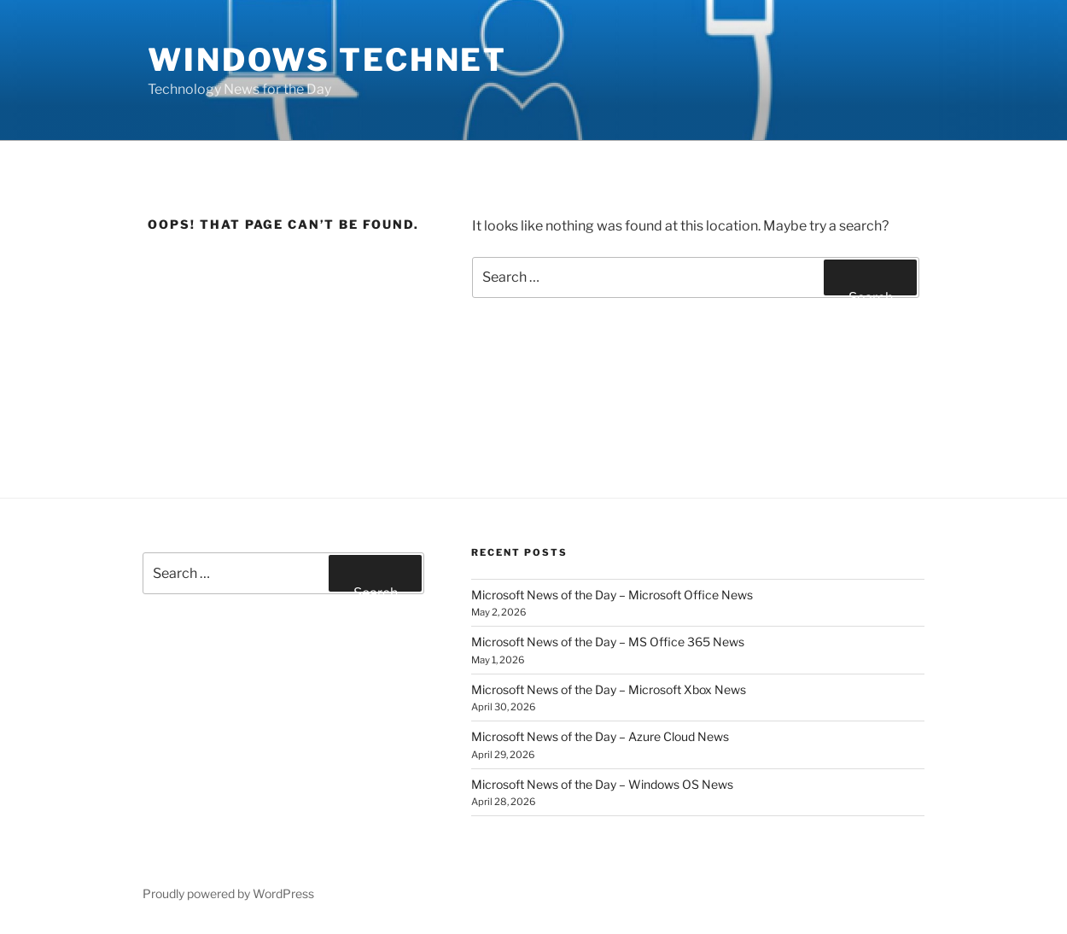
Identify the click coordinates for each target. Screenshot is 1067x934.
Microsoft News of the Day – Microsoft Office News (612, 594)
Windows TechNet (327, 60)
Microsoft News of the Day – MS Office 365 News (607, 641)
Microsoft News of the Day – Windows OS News (602, 784)
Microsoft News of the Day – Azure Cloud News (600, 736)
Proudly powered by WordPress (228, 893)
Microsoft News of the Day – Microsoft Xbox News (608, 689)
